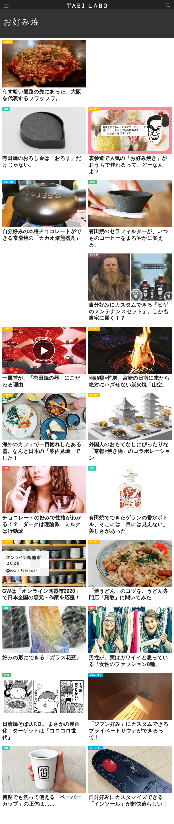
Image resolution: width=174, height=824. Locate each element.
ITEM (6, 110)
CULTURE (94, 256)
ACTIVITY (7, 43)
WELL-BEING (9, 183)
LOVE (6, 469)
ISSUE (92, 183)
